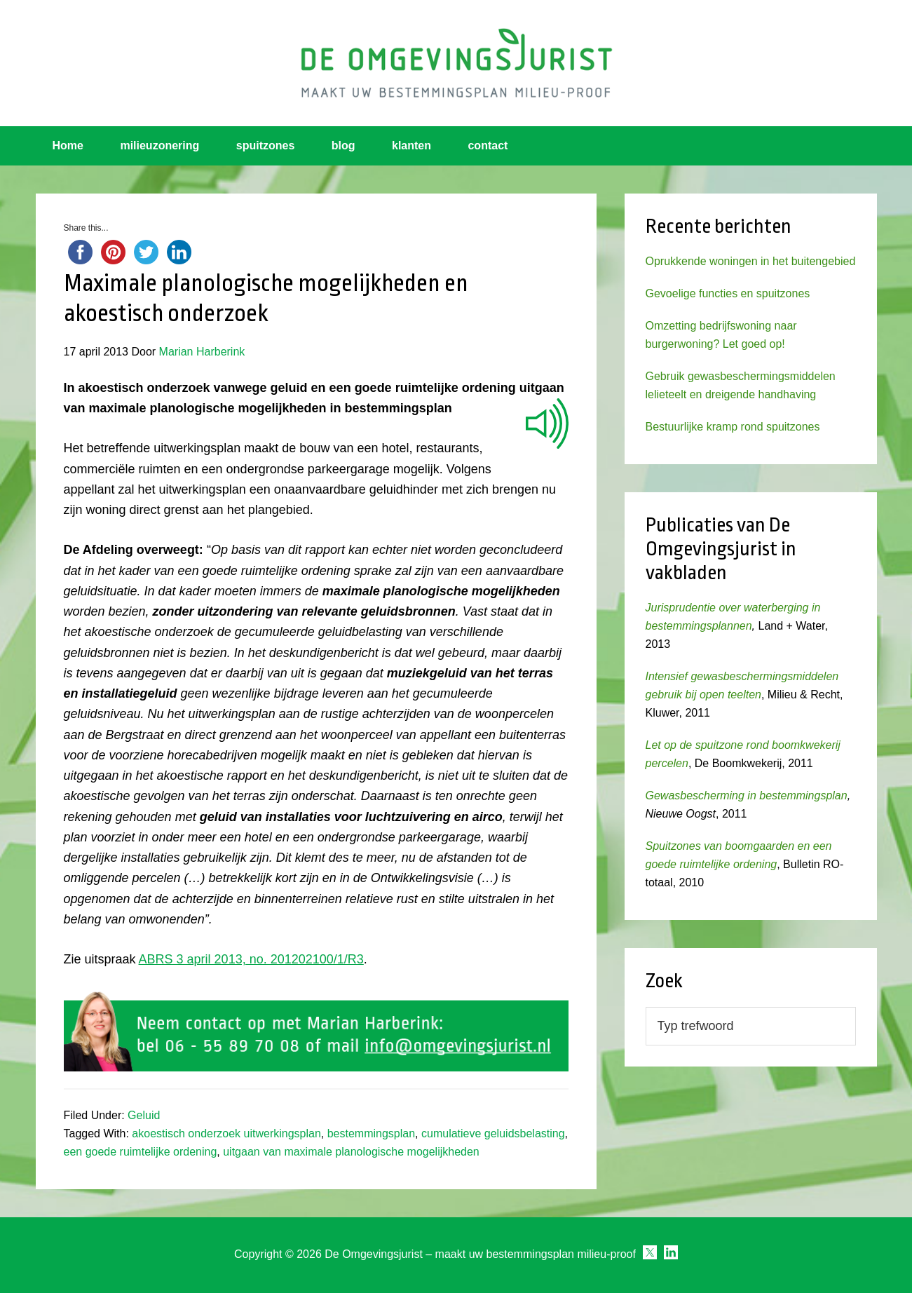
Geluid (144, 1115)
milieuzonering (159, 145)
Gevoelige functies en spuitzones (728, 293)
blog (343, 145)
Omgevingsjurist (456, 63)
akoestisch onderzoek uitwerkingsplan (226, 1133)
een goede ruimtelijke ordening (140, 1152)
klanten (411, 145)
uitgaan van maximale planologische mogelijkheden (351, 1152)
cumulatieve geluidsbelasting (493, 1133)
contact (488, 145)
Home (68, 145)
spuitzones (265, 145)
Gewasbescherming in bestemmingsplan (747, 795)
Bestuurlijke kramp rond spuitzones (733, 427)
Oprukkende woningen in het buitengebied (751, 261)
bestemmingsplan (371, 1133)
